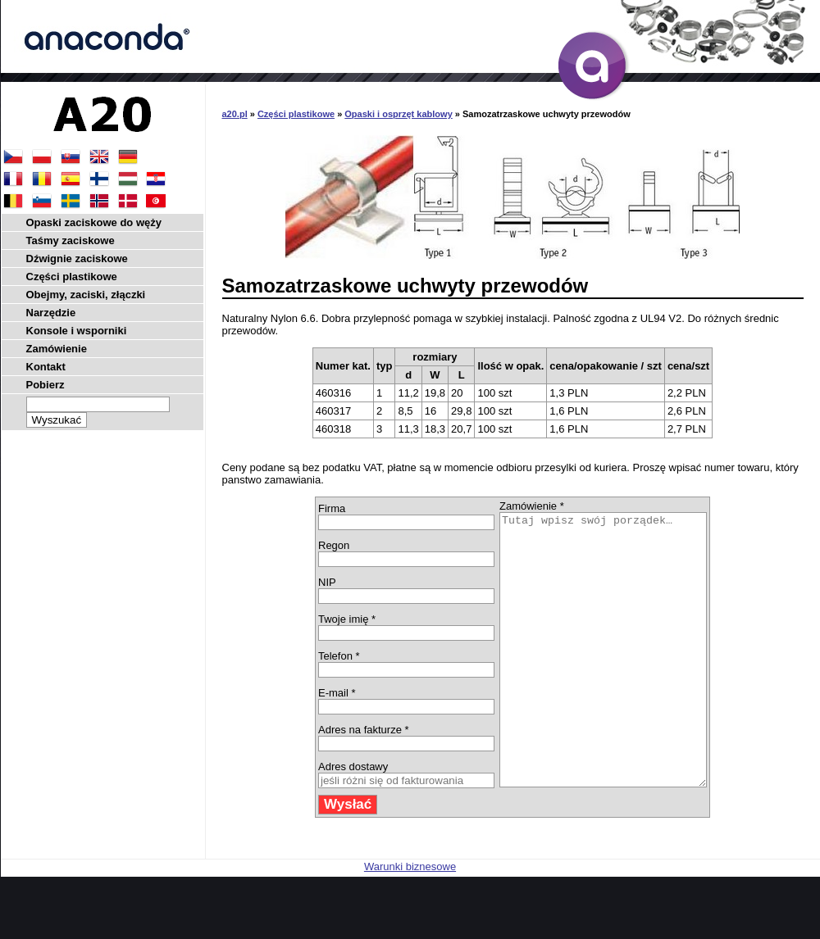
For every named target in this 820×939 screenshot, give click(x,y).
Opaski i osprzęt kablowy (398, 114)
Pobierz (45, 385)
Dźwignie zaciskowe (77, 258)
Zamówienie (56, 348)
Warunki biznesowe (410, 920)
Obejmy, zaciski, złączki (86, 294)
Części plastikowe (296, 114)
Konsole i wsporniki (76, 330)
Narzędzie (51, 312)
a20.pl (235, 114)
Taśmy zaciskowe (70, 240)
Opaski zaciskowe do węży (94, 222)
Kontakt (46, 367)
